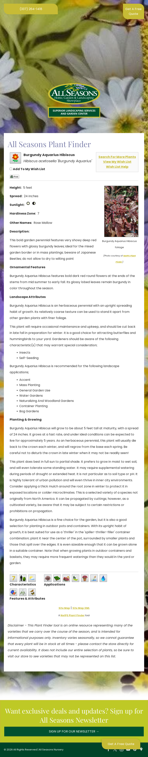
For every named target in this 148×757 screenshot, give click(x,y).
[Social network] (141, 749)
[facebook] (108, 749)
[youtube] (128, 749)
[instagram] (121, 749)
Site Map (64, 608)
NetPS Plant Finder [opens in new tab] (73, 615)
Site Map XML (81, 608)
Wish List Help (117, 167)
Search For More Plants (117, 157)
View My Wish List (117, 162)
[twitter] (115, 749)
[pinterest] (135, 749)
